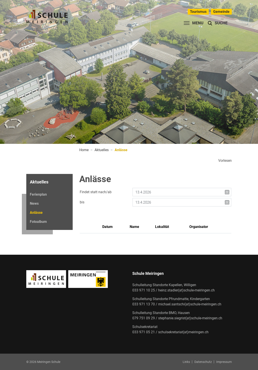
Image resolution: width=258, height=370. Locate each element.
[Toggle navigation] (192, 23)
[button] (218, 23)
